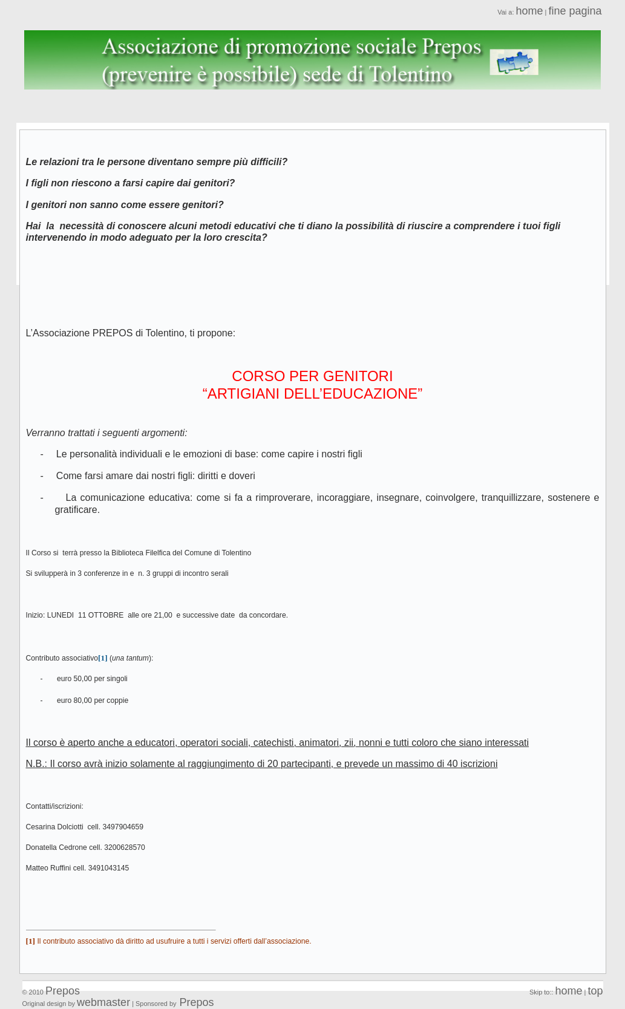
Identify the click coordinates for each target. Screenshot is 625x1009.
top (595, 991)
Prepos (62, 991)
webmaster (103, 1002)
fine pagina (574, 11)
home (529, 11)
